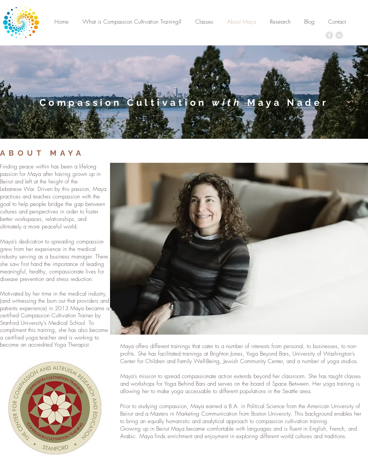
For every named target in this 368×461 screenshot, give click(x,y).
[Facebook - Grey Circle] (329, 35)
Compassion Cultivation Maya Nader (184, 102)
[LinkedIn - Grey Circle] (339, 35)
